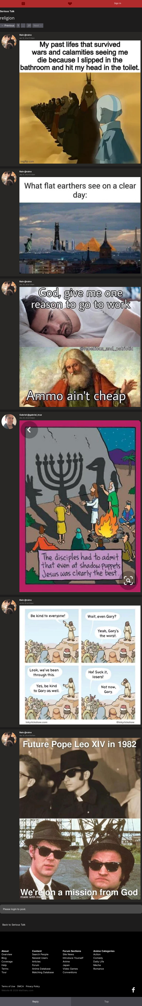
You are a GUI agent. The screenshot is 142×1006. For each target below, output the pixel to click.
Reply (35, 1001)
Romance (98, 968)
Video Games (70, 968)
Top (106, 1001)
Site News (68, 954)
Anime (66, 961)
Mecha (97, 965)
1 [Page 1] (18, 25)
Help (4, 965)
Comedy (98, 957)
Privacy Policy (33, 986)
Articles (36, 961)
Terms (4, 968)
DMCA (20, 986)
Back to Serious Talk (13, 924)
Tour (4, 972)
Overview (6, 954)
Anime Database (41, 968)
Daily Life (98, 961)
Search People (40, 954)
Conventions (70, 972)
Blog (4, 957)
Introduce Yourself (73, 957)
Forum (35, 965)
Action (96, 954)
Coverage (7, 961)
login (14, 909)
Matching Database (43, 972)
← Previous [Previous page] (7, 25)
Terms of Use (8, 986)
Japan (66, 965)
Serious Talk (7, 11)
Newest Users (40, 957)
